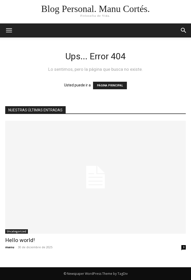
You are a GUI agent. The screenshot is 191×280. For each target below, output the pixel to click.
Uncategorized (16, 231)
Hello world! (20, 240)
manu (9, 247)
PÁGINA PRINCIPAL (110, 85)
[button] (183, 30)
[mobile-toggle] (9, 30)
